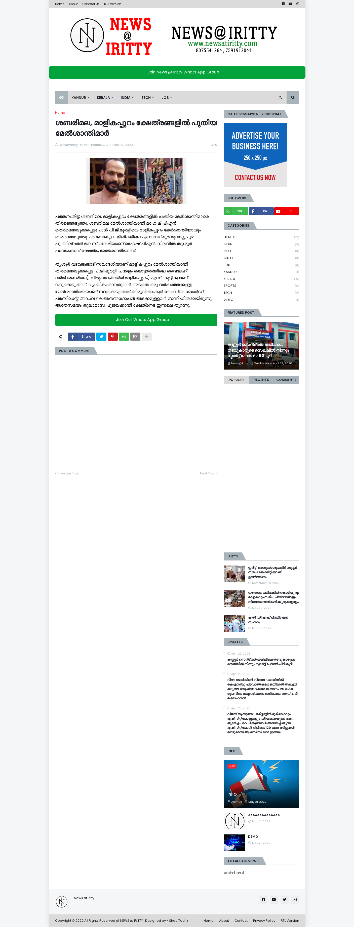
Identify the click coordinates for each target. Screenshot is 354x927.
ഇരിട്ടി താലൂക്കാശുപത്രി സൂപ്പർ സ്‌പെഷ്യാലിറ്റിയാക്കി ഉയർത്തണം (272, 572)
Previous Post (69, 473)
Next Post (207, 473)
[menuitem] (61, 97)
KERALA (261, 279)
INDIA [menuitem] (126, 97)
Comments (286, 379)
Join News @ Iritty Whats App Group (178, 72)
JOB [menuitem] (165, 97)
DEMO (253, 836)
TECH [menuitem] (146, 97)
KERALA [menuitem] (103, 97)
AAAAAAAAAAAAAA (264, 815)
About (73, 4)
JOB (261, 265)
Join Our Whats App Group (137, 320)
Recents (261, 379)
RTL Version (112, 4)
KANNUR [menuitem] (78, 97)
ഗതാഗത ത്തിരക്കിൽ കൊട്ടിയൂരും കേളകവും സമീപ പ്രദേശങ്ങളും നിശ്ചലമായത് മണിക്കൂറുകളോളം (273, 597)
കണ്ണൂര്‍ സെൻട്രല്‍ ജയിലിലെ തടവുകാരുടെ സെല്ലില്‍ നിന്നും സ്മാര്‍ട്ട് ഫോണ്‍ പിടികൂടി (258, 350)
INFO (261, 251)
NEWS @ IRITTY (131, 920)
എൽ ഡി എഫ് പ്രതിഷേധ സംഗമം (268, 619)
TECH (261, 293)
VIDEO (261, 299)
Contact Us (91, 4)
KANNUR (261, 272)
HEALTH (261, 237)
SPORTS (261, 286)
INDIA (261, 244)
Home (59, 4)
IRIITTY (261, 258)
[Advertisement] (261, 470)
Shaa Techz (178, 920)
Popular (236, 379)
